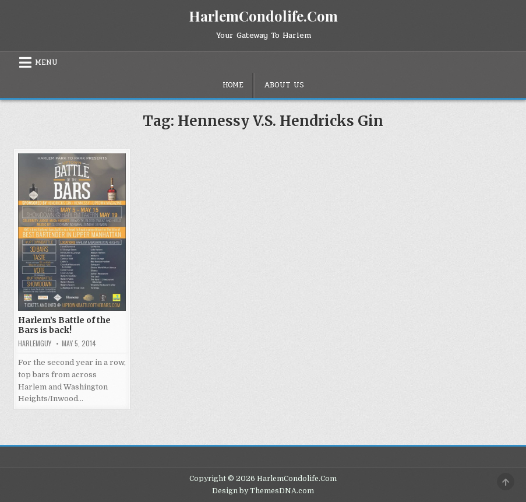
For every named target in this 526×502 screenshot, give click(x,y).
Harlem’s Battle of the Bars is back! (64, 325)
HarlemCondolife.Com (263, 15)
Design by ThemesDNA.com (263, 491)
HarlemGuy (34, 343)
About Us (284, 85)
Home (233, 85)
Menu (46, 62)
